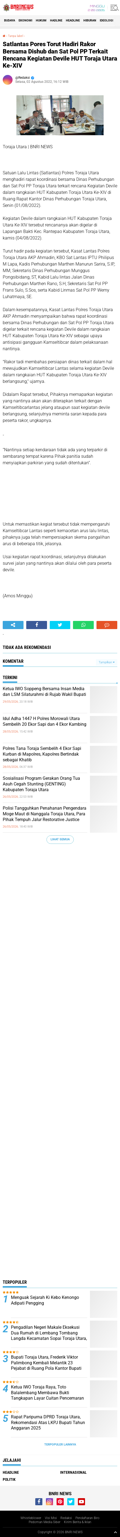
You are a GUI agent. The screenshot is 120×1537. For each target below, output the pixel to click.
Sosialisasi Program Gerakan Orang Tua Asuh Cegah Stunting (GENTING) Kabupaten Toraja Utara (41, 784)
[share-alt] (13, 625)
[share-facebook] (36, 625)
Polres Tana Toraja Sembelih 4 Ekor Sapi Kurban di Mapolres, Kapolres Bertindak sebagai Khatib (42, 754)
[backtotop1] (115, 1532)
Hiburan (89, 20)
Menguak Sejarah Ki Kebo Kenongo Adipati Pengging (45, 1300)
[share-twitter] (60, 625)
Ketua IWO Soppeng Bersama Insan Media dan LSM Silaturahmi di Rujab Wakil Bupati (44, 691)
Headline (73, 20)
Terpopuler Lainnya (60, 1444)
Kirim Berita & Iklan (77, 1522)
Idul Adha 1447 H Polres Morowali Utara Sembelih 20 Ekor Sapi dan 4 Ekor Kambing (44, 721)
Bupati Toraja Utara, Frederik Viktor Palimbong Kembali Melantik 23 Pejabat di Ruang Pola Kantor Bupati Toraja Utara (46, 1366)
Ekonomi (25, 20)
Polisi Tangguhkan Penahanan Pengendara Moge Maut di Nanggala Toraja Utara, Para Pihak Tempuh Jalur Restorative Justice (44, 814)
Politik (9, 1479)
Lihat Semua (60, 839)
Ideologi (106, 20)
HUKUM (41, 20)
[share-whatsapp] (83, 625)
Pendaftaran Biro (87, 1518)
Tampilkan (107, 662)
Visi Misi (51, 1518)
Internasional (73, 1472)
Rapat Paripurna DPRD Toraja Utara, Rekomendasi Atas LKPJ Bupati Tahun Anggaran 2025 (48, 1422)
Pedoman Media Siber (44, 1522)
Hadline (56, 20)
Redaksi (66, 1518)
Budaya (9, 20)
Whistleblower (31, 1518)
